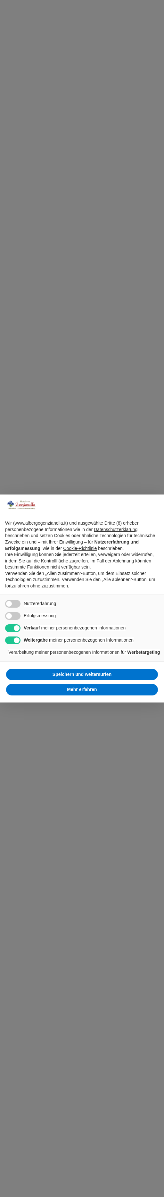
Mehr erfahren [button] (82, 689)
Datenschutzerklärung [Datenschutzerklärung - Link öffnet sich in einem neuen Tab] (115, 529)
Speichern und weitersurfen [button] (82, 674)
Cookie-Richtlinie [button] (80, 548)
